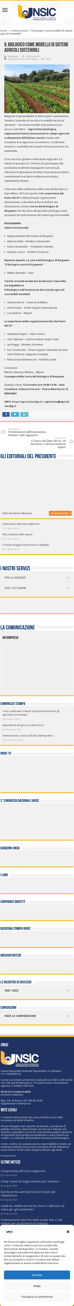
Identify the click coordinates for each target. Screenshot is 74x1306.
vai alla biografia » (60, 513)
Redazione (13, 56)
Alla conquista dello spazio (17, 534)
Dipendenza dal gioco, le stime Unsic (23, 725)
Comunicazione (19, 30)
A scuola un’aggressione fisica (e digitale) (25, 544)
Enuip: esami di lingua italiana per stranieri (30, 1181)
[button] (68, 1232)
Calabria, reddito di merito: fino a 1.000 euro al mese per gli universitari (32, 1207)
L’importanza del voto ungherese (20, 523)
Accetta (37, 1275)
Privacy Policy (8, 1155)
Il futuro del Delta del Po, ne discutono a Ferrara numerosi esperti (45, 443)
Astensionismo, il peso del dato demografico (27, 735)
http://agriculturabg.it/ (27, 401)
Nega (37, 1285)
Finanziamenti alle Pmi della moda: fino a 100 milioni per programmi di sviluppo (31, 1221)
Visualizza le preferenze (37, 1296)
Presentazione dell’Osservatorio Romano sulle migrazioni (28, 432)
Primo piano (31, 59)
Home (3, 30)
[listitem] (51, 666)
